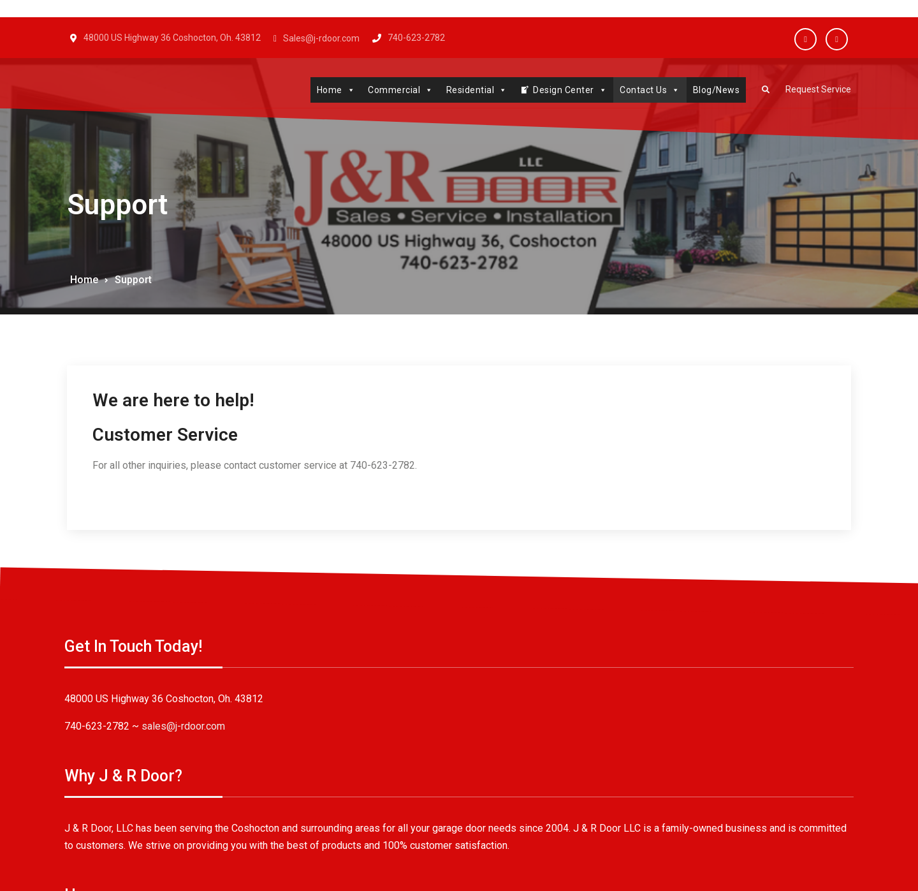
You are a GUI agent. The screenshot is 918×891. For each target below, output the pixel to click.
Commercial (392, 90)
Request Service (814, 90)
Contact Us (641, 90)
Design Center (562, 90)
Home (328, 90)
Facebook (805, 39)
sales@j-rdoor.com (186, 729)
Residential (468, 90)
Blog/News (708, 90)
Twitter (837, 39)
